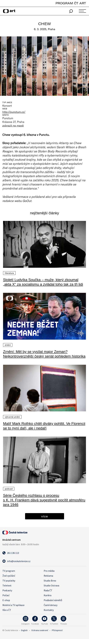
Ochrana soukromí (39, 630)
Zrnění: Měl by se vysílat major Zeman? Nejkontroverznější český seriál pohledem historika (44, 354)
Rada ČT (48, 590)
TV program (8, 570)
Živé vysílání (8, 575)
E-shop (6, 600)
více (44, 516)
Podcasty (7, 590)
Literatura (9, 273)
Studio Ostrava (51, 585)
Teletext (6, 585)
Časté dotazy (50, 605)
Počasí (5, 595)
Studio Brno (50, 580)
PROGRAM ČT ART (71, 3)
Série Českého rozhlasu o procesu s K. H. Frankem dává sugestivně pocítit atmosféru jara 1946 (44, 500)
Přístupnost (57, 630)
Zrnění (8, 345)
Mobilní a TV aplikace (13, 605)
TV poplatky (8, 580)
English (24, 630)
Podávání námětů (53, 600)
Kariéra (47, 595)
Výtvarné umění (12, 416)
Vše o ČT (6, 609)
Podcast (9, 488)
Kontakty (49, 609)
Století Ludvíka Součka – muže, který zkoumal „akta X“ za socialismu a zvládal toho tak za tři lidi (43, 282)
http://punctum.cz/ (13, 112)
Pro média (49, 570)
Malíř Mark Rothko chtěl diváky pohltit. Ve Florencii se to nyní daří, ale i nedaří (44, 425)
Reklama (48, 575)
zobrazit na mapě (13, 125)
